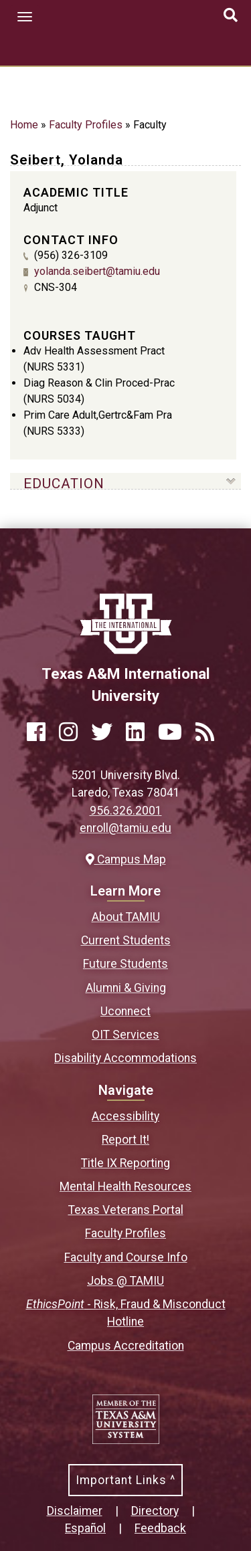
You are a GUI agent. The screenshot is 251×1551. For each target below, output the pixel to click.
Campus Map (126, 859)
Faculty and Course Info (125, 1257)
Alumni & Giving (126, 988)
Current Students (126, 940)
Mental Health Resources (125, 1186)
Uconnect (125, 1011)
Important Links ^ (125, 1480)
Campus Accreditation (126, 1345)
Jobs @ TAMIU (125, 1280)
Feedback (160, 1528)
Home (24, 124)
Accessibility (125, 1116)
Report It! (125, 1139)
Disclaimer (74, 1511)
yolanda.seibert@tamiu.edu (97, 271)
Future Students (125, 963)
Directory (155, 1511)
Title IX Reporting (125, 1163)
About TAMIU (126, 917)
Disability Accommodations (125, 1058)
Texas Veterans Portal (125, 1210)
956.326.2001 (126, 810)
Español (85, 1528)
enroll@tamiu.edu (125, 828)
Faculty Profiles (85, 124)
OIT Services (125, 1034)
